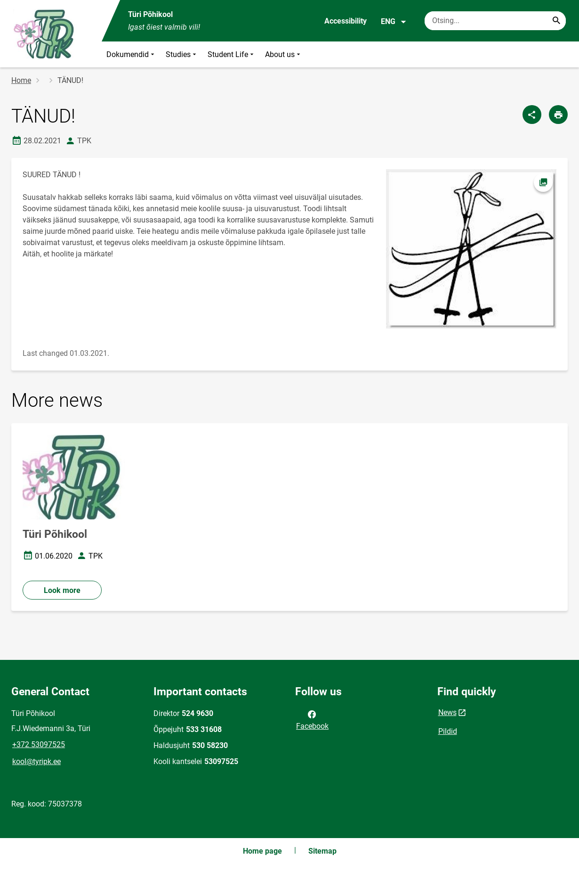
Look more (62, 590)
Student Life (232, 54)
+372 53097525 (38, 744)
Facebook (312, 719)
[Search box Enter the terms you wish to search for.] (495, 20)
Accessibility (345, 20)
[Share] (532, 114)
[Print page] (558, 114)
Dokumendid (131, 54)
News (447, 712)
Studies (182, 54)
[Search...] (556, 21)
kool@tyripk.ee (36, 761)
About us (283, 54)
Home (21, 80)
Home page (262, 851)
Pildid (447, 731)
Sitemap (322, 851)
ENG (394, 21)
